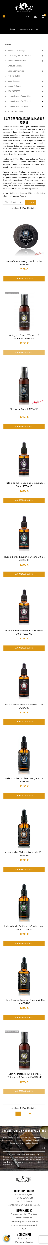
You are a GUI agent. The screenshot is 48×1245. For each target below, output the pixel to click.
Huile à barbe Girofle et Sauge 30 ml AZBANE (24, 780)
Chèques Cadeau (15, 66)
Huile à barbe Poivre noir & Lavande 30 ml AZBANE (24, 484)
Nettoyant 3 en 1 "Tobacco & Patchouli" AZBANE (24, 337)
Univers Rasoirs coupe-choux (20, 96)
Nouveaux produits (15, 112)
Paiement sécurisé (24, 1242)
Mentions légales (24, 1218)
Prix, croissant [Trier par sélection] (14, 202)
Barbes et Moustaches (17, 61)
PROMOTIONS (14, 76)
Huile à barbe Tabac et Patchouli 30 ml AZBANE (24, 1002)
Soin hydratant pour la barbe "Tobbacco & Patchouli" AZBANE (24, 1075)
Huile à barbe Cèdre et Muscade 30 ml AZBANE (24, 854)
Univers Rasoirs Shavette (18, 106)
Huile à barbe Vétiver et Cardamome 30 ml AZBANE (24, 928)
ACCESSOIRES (14, 91)
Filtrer (31, 202)
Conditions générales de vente (24, 1222)
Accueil (8, 45)
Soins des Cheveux (16, 71)
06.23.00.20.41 (24, 1201)
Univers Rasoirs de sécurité (19, 101)
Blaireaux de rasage (16, 51)
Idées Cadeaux (14, 81)
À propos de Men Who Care (24, 1214)
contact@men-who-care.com (24, 1205)
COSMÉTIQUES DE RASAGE (19, 56)
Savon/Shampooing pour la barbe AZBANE (24, 263)
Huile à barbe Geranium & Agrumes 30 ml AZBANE (24, 632)
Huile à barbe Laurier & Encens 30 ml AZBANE (24, 558)
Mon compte (24, 1238)
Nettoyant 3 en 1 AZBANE (24, 409)
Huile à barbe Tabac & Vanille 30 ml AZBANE (24, 706)
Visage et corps (14, 86)
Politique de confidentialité (24, 1225)
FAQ (24, 1229)
